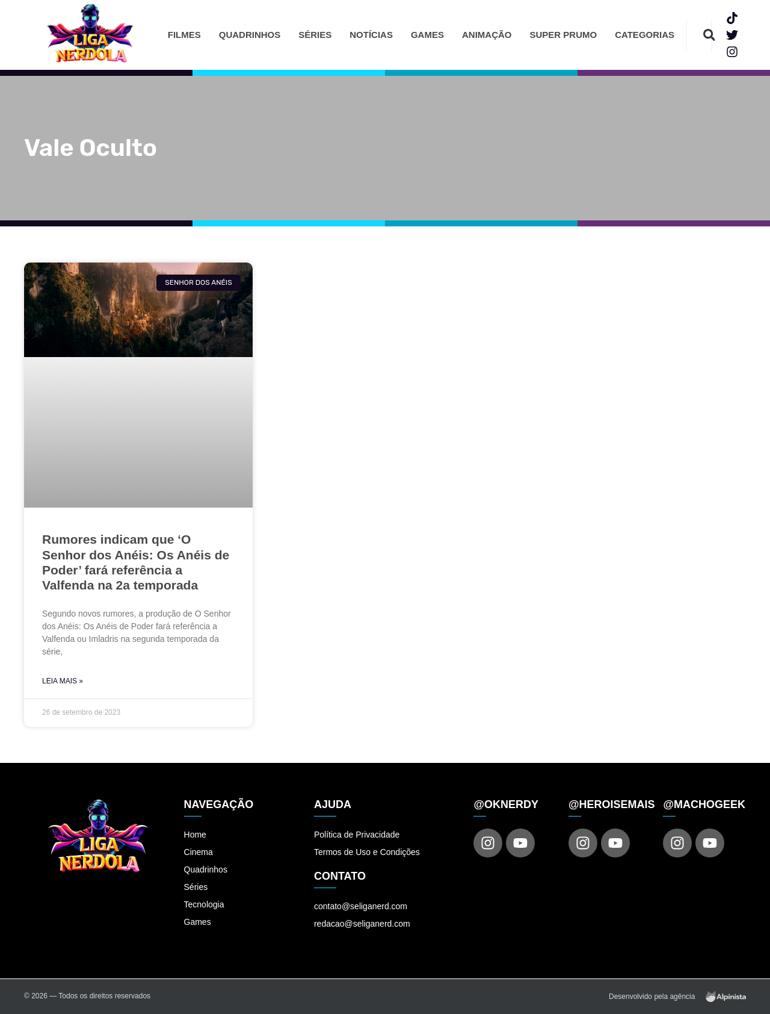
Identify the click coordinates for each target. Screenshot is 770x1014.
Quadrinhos (250, 35)
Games (427, 35)
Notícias (371, 35)
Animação (487, 35)
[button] (709, 35)
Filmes (184, 35)
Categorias (644, 35)
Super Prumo (563, 35)
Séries (314, 35)
